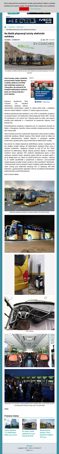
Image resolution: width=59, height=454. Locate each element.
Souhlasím (24, 9)
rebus (43, 40)
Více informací (35, 9)
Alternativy (20, 27)
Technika (11, 27)
